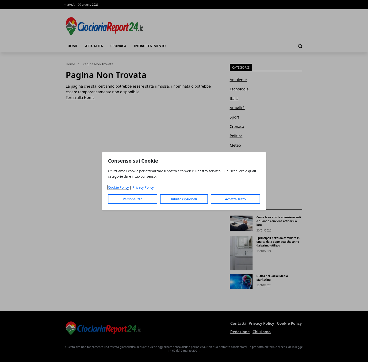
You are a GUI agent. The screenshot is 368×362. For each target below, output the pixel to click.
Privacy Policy (143, 187)
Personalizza (132, 199)
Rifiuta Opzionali (184, 199)
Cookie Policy (118, 187)
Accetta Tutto (235, 199)
